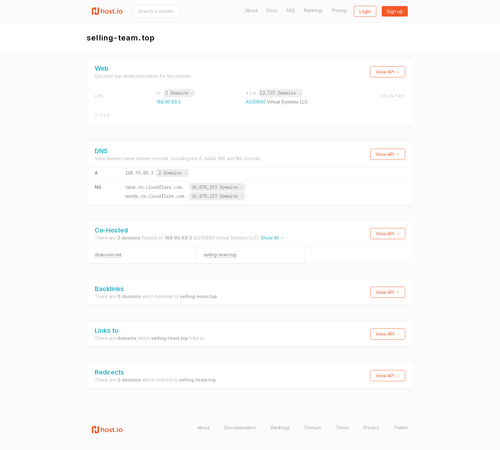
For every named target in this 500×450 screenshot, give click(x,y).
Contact (313, 427)
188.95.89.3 (168, 101)
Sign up (395, 11)
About (251, 10)
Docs (272, 10)
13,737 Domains (280, 93)
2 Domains (179, 93)
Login (365, 11)
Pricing (339, 10)
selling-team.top (220, 254)
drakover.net (108, 254)
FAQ (290, 10)
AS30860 (256, 101)
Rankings (313, 10)
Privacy (371, 427)
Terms (342, 427)
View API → (388, 72)
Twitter (401, 427)
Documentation (240, 427)
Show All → (272, 237)
